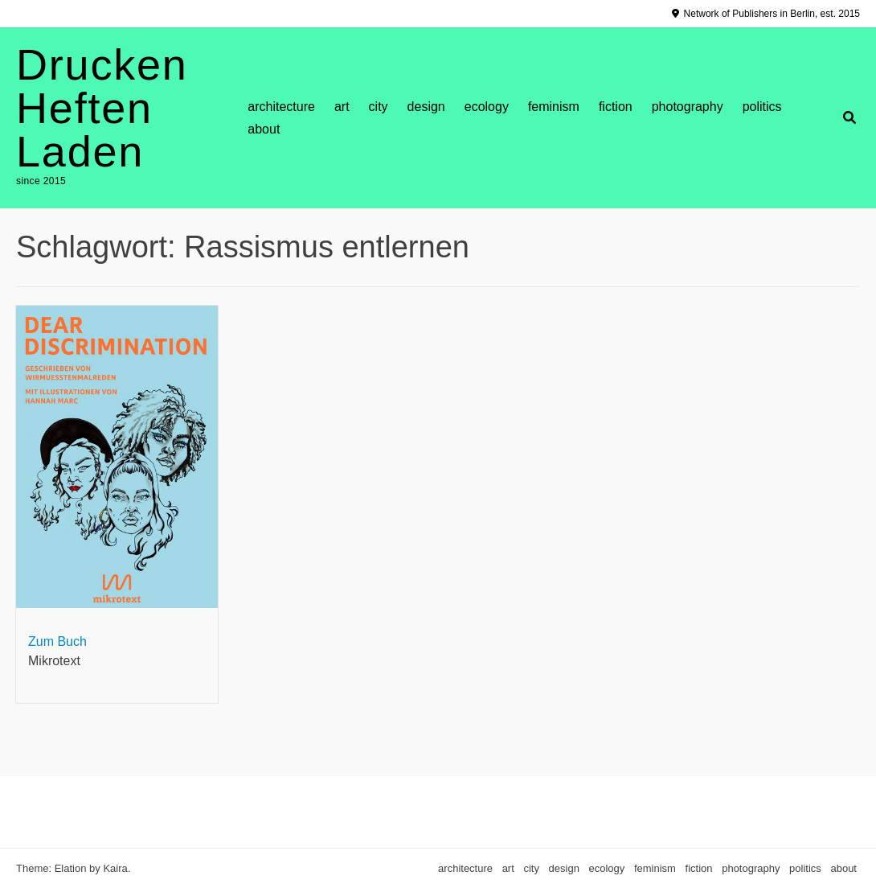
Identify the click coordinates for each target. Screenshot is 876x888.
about (264, 129)
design (426, 106)
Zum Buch (57, 641)
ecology (487, 106)
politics (762, 106)
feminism (553, 106)
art (342, 106)
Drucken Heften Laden (102, 107)
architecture (281, 106)
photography (687, 106)
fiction (615, 106)
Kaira (115, 868)
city (378, 106)
